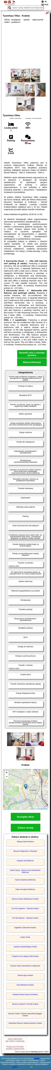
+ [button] (6, 773)
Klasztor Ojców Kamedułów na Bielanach (25, 966)
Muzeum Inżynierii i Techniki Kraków (25, 1004)
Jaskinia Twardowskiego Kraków (25, 947)
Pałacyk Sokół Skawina (25, 842)
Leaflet (32, 809)
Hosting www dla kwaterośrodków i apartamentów (15, 1048)
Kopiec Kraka (25, 937)
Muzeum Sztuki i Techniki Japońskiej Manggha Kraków (25, 1014)
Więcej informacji (32, 362)
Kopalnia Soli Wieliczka (25, 861)
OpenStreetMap (42, 809)
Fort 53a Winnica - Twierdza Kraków (25, 918)
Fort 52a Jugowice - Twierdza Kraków (25, 908)
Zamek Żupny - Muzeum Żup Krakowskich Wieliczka (25, 871)
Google (37, 1058)
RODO (15, 1067)
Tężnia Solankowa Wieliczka (25, 880)
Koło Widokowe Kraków (25, 985)
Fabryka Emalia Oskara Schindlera (25, 994)
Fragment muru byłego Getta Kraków (25, 956)
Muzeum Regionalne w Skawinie (25, 851)
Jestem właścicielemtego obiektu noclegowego (15, 1040)
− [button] (6, 777)
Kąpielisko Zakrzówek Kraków (25, 928)
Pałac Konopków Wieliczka (25, 889)
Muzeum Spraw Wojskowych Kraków (25, 899)
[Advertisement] (25, 46)
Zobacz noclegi (25, 828)
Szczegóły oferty (25, 817)
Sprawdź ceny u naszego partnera (32, 354)
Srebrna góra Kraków (25, 975)
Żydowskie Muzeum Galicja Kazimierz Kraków (25, 1023)
